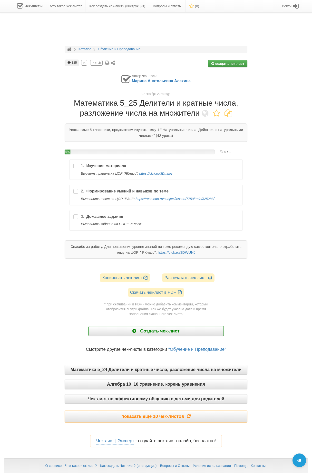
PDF (96, 63)
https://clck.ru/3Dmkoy (155, 173)
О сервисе (53, 466)
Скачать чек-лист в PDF (156, 292)
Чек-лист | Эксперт (115, 440)
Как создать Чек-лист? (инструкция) (128, 466)
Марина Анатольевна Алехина (161, 81)
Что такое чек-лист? (81, 466)
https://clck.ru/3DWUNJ (176, 252)
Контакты (258, 466)
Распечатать (188, 277)
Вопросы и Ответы (174, 466)
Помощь (240, 466)
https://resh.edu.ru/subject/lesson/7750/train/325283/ (175, 199)
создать (227, 64)
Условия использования (212, 466)
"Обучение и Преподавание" (197, 349)
